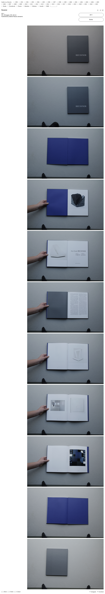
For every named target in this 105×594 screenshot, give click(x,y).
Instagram (93, 591)
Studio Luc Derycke (6, 2)
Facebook (101, 591)
